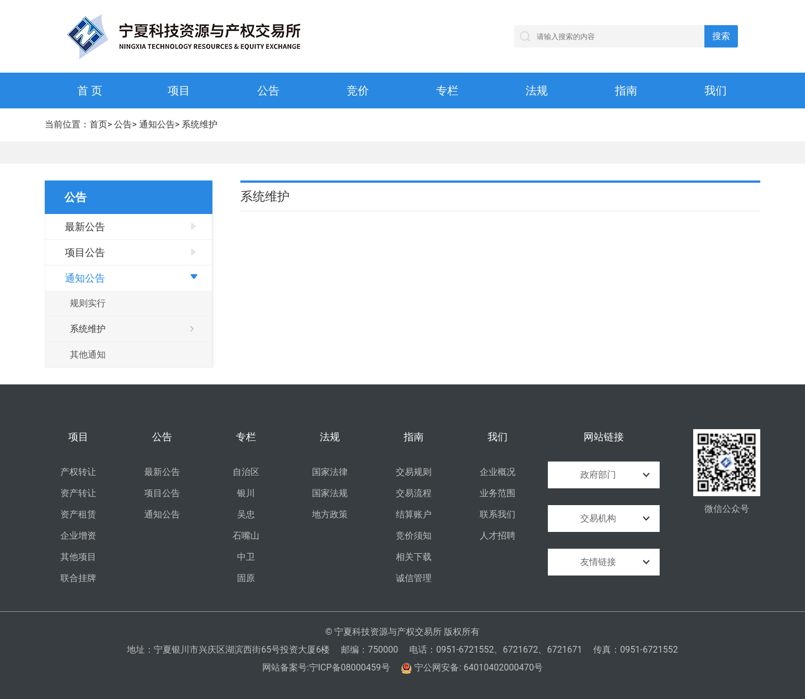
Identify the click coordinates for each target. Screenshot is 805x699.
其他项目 (78, 556)
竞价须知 (414, 535)
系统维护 (199, 124)
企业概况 (497, 472)
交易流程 (414, 493)
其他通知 (88, 354)
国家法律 (330, 472)
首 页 (89, 90)
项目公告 (85, 252)
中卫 (246, 556)
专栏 (447, 90)
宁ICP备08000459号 (349, 667)
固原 (246, 578)
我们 (715, 90)
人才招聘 (497, 535)
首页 (98, 124)
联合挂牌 (78, 578)
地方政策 (330, 514)
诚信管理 (414, 578)
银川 (246, 493)
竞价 (358, 90)
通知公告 (157, 124)
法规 (536, 90)
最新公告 (85, 226)
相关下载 (414, 556)
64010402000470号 (503, 667)
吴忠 (246, 514)
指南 (626, 90)
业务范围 (497, 493)
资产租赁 (78, 514)
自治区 (246, 472)
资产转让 (78, 493)
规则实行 (88, 303)
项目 (179, 90)
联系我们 (497, 514)
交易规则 (414, 472)
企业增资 (78, 535)
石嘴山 (246, 535)
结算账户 (414, 514)
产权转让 (78, 472)
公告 (268, 90)
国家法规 (330, 493)
